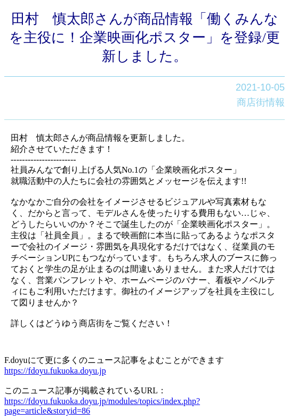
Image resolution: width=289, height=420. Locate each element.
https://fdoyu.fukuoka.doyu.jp (55, 370)
